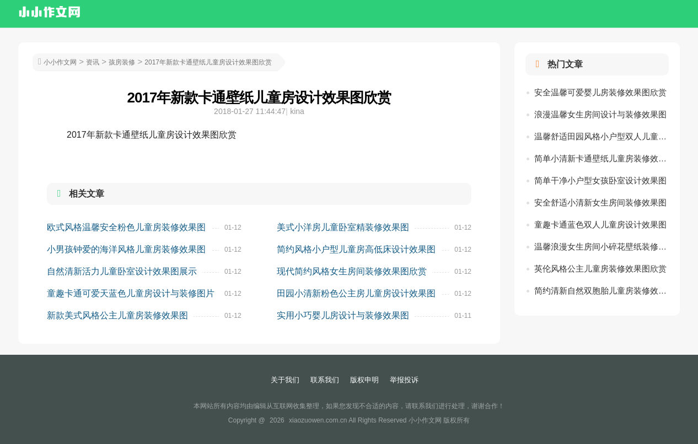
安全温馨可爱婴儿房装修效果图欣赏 (600, 92)
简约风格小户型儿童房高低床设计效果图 (356, 249)
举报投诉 (404, 380)
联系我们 (324, 380)
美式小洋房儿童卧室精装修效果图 (343, 227)
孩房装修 (122, 62)
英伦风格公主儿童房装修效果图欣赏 (600, 268)
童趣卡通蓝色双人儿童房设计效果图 (600, 224)
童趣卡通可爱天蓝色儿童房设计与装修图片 (130, 293)
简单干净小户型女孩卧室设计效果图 (600, 180)
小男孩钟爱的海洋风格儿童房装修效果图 (126, 249)
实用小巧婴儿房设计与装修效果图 (343, 315)
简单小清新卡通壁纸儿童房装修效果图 (601, 158)
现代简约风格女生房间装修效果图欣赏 (352, 271)
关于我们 (285, 380)
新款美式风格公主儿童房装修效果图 (117, 315)
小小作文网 (60, 62)
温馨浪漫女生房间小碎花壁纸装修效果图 (601, 246)
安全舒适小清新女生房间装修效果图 (600, 202)
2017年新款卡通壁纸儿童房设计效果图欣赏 (208, 62)
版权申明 (364, 380)
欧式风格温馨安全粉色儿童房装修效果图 (126, 227)
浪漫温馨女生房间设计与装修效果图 (600, 114)
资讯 (92, 62)
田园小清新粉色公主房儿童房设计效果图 (356, 293)
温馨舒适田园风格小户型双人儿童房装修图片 (601, 136)
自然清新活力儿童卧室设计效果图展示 (122, 271)
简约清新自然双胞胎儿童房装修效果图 (601, 290)
